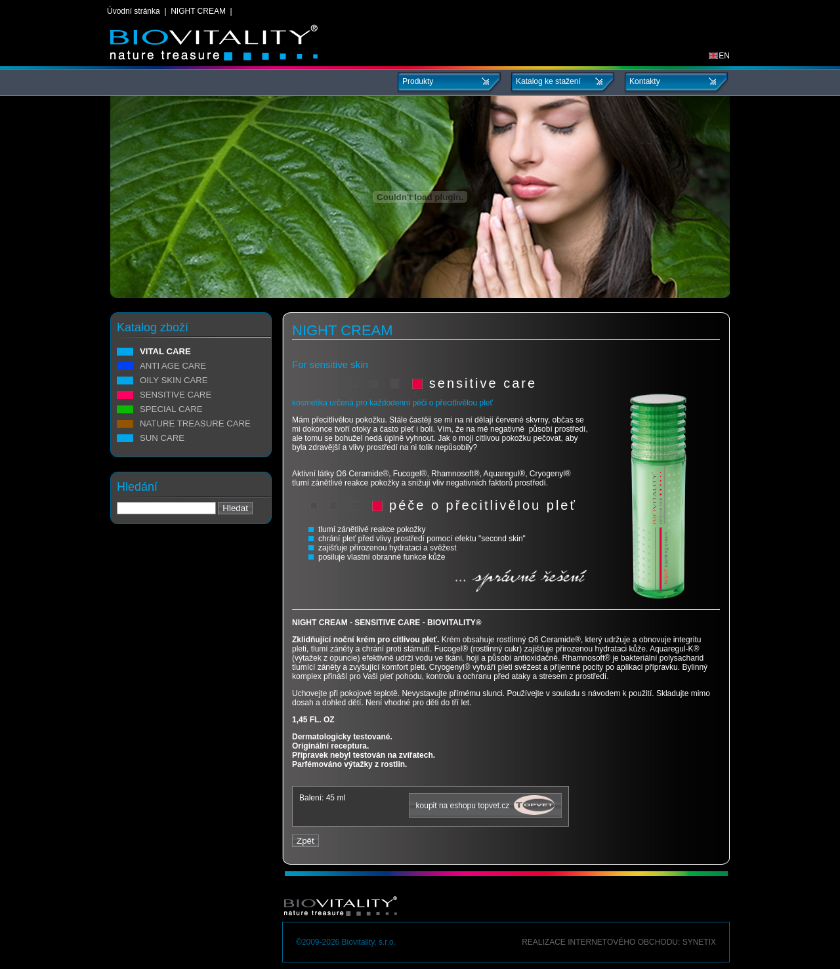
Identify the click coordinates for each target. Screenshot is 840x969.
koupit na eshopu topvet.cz (485, 805)
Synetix (699, 942)
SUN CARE (162, 438)
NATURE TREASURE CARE (195, 424)
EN (719, 55)
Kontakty (644, 81)
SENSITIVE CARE (175, 395)
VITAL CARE (165, 352)
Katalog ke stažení (548, 81)
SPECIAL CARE (171, 409)
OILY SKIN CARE (174, 380)
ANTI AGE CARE (173, 366)
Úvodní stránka (133, 11)
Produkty (417, 81)
